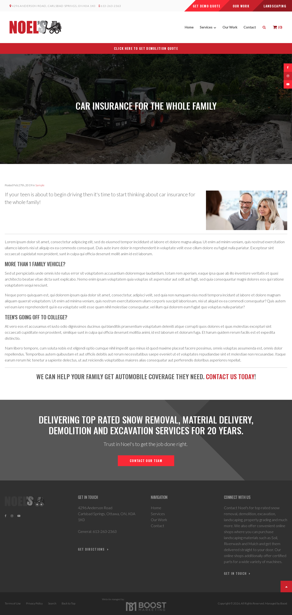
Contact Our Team (146, 460)
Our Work (229, 27)
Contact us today (230, 376)
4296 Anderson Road (95, 507)
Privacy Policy (34, 603)
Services (206, 27)
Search (52, 603)
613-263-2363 (110, 6)
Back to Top (68, 603)
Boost (283, 603)
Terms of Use (13, 603)
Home (189, 27)
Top (286, 586)
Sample (39, 185)
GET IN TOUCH (235, 573)
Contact (249, 27)
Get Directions (91, 549)
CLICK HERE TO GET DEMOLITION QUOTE (146, 48)
